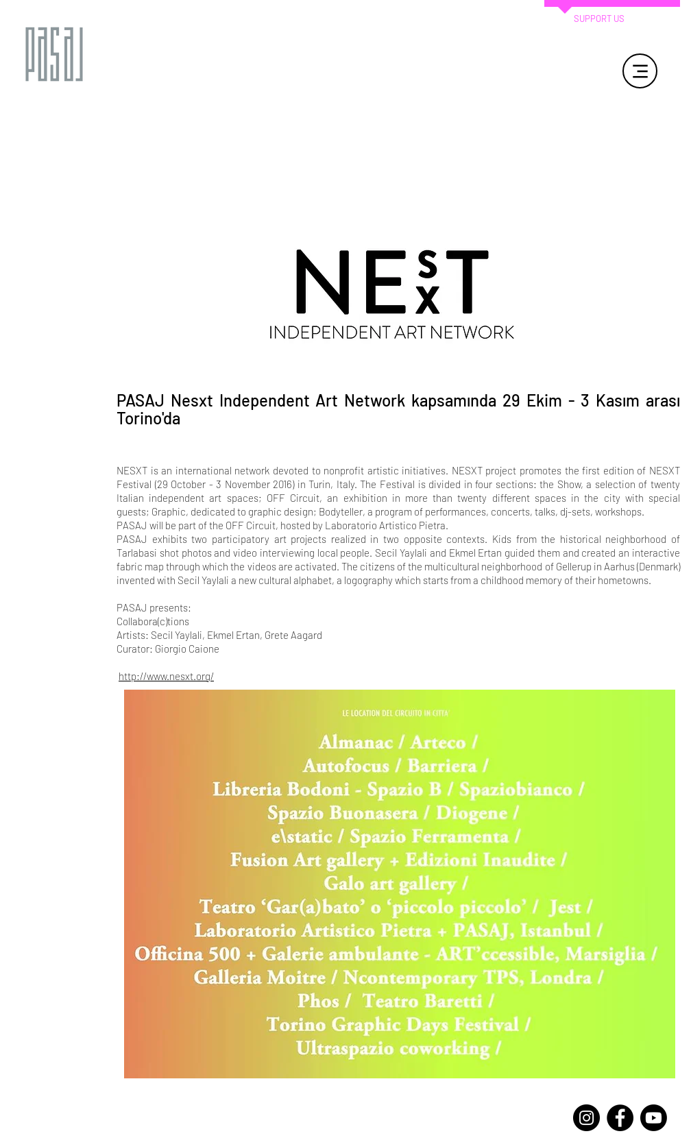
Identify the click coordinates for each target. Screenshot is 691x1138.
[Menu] (639, 70)
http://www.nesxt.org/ (166, 676)
